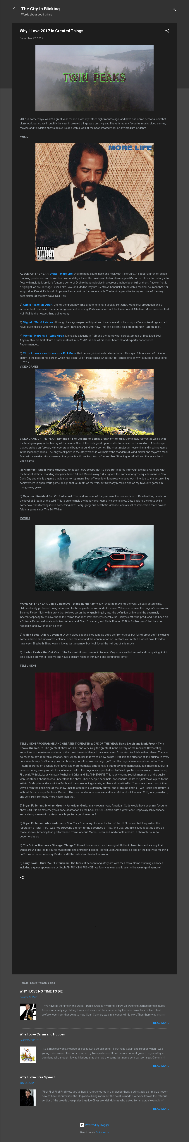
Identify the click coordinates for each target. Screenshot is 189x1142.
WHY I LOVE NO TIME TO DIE (41, 991)
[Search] (174, 10)
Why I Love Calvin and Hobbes (42, 1034)
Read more (161, 1023)
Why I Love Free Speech (38, 1077)
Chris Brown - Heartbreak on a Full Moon (49, 353)
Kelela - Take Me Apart (37, 304)
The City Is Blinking (40, 8)
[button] (167, 31)
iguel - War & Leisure (39, 322)
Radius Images (102, 1132)
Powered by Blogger (94, 1125)
